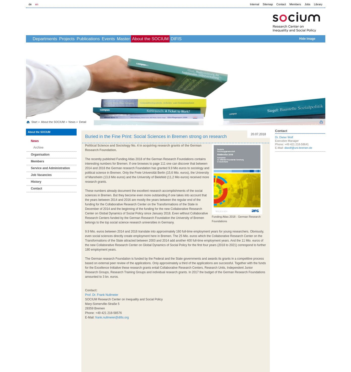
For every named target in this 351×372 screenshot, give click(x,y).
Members (295, 4)
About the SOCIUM (186, 38)
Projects (80, 38)
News (72, 121)
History (36, 181)
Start (34, 121)
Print (321, 122)
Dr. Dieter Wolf (284, 137)
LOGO (64, 20)
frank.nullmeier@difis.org (112, 317)
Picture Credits (316, 342)
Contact (281, 4)
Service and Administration (50, 168)
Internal (254, 4)
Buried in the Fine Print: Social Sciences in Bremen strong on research (156, 136)
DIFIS (217, 38)
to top (266, 333)
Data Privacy (287, 342)
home (31, 38)
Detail (82, 121)
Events (133, 38)
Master (154, 38)
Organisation (40, 154)
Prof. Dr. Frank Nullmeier (101, 295)
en (36, 4)
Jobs (307, 4)
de (30, 4)
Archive (39, 147)
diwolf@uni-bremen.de (298, 147)
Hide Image (307, 38)
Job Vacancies (41, 175)
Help (301, 342)
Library (318, 4)
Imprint (272, 342)
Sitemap (268, 4)
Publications (107, 38)
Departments (53, 38)
